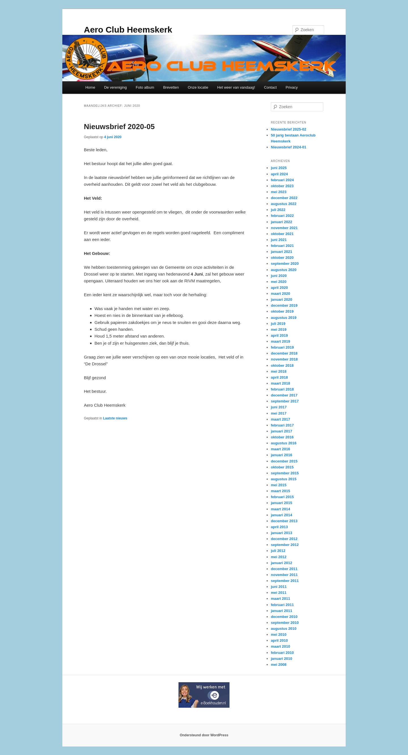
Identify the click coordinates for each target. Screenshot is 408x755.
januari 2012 (281, 563)
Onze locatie (198, 87)
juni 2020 (279, 276)
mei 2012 (278, 557)
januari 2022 (281, 222)
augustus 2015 (283, 479)
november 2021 (284, 228)
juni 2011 (279, 587)
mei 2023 (278, 192)
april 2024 (279, 174)
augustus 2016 (283, 443)
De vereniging (115, 87)
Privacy (292, 87)
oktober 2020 (282, 257)
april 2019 (279, 335)
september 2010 (285, 622)
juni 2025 (279, 168)
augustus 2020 (283, 270)
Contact (270, 87)
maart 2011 (280, 598)
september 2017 (285, 401)
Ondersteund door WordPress (204, 735)
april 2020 (279, 287)
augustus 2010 (283, 628)
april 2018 (279, 377)
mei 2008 (278, 664)
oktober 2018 (282, 365)
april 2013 (279, 527)
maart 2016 (280, 449)
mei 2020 (278, 282)
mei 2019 (278, 329)
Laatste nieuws (115, 418)
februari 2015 (282, 497)
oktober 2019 (282, 311)
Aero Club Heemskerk (128, 29)
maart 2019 (280, 341)
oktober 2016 (282, 437)
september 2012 (285, 545)
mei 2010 (278, 634)
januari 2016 (281, 455)
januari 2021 (281, 251)
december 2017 (284, 395)
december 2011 (284, 569)
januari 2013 (281, 533)
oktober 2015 (282, 467)
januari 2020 (281, 299)
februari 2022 (282, 216)
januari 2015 (281, 503)
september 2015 (285, 473)
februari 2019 (282, 347)
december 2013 (284, 521)
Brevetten (171, 87)
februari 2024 (282, 180)
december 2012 (284, 539)
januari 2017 (281, 431)
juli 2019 (278, 323)
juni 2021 (279, 240)
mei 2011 (278, 592)
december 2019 (284, 305)
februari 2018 (282, 389)
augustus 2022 (283, 204)
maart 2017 (280, 419)
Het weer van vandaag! (236, 87)
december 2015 (284, 461)
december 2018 (284, 353)
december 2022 (284, 198)
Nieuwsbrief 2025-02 (288, 129)
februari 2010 (282, 653)
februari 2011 (282, 605)
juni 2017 (279, 407)
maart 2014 (280, 509)
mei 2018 (278, 371)
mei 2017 (278, 413)
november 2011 (284, 575)
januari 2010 (281, 658)
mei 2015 (278, 485)
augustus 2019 (283, 317)
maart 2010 (280, 646)
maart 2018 (280, 383)
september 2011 (285, 581)
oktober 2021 (282, 234)
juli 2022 (278, 210)
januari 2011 (281, 611)
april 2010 (279, 640)
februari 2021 (282, 246)
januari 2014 (281, 515)
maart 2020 (280, 293)
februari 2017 (282, 425)
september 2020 (285, 263)
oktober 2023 (282, 186)
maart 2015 (280, 491)
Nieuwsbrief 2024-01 (288, 147)
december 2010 (284, 617)
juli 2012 (278, 551)
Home (90, 87)
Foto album (145, 87)
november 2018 (284, 359)
